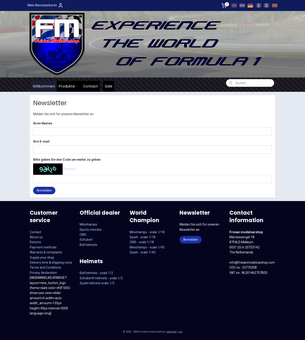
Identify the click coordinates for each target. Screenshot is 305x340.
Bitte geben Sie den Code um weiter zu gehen (67, 159)
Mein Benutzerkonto (45, 5)
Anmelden (44, 190)
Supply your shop (42, 257)
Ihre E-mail (41, 141)
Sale (108, 86)
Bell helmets (88, 245)
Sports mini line (91, 229)
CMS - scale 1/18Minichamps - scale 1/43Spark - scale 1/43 (147, 247)
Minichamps (88, 224)
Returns (35, 242)
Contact (90, 86)
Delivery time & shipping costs (51, 262)
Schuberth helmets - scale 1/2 (101, 278)
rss (180, 331)
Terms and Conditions (45, 267)
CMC (83, 234)
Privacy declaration (43, 272)
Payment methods (43, 247)
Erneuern (69, 168)
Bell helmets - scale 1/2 (96, 273)
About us (36, 237)
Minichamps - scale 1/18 (147, 232)
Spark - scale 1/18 (142, 237)
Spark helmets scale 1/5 (97, 283)
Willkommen (44, 86)
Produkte (69, 86)
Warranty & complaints (46, 252)
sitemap (172, 331)
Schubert (86, 239)
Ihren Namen (42, 123)
